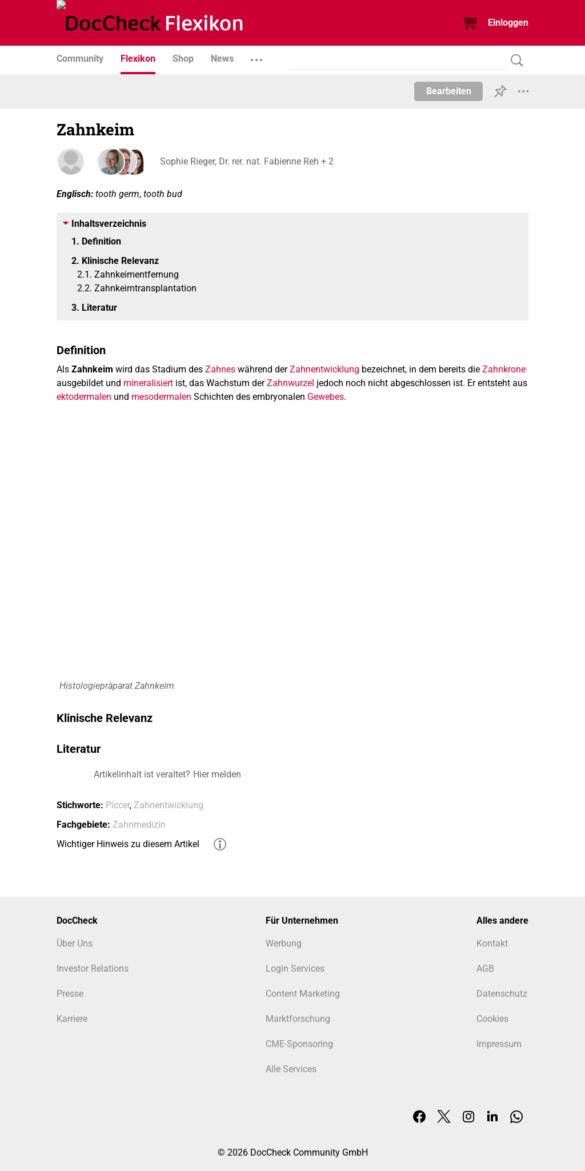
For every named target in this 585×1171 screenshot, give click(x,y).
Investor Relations (93, 968)
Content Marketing (303, 993)
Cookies (492, 1018)
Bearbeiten (448, 91)
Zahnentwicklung (324, 369)
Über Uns (75, 943)
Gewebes (325, 396)
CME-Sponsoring (299, 1043)
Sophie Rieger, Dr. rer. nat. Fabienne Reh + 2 (246, 161)
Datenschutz (501, 993)
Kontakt (492, 943)
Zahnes (220, 369)
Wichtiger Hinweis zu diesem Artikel (128, 844)
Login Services (295, 968)
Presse (70, 993)
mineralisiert (148, 383)
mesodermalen (161, 396)
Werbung (284, 943)
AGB (485, 968)
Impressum (499, 1043)
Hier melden (217, 774)
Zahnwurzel (290, 383)
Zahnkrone (504, 369)
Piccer (118, 805)
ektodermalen (84, 396)
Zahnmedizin (139, 824)
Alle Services (291, 1069)
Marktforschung (298, 1018)
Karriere (72, 1018)
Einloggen (508, 22)
